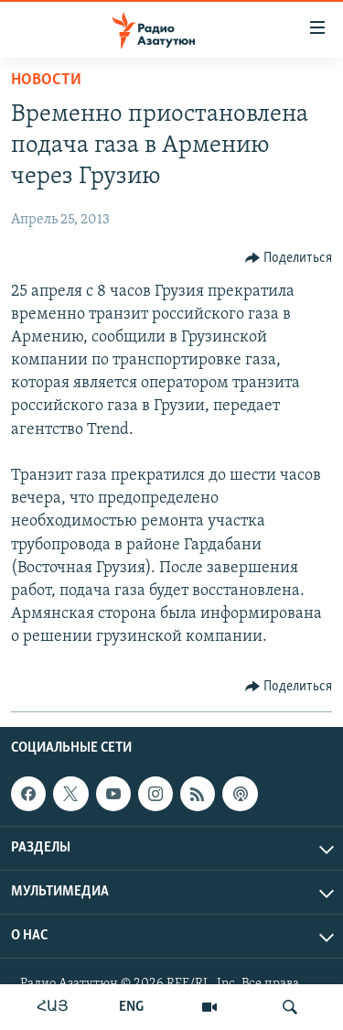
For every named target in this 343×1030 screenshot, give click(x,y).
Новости (46, 80)
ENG (131, 1007)
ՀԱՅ (53, 1007)
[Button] (289, 258)
